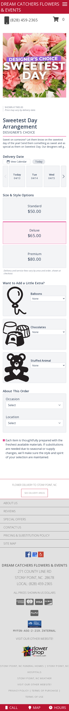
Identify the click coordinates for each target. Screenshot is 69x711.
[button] (59, 20)
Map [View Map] (34, 707)
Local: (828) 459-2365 (34, 583)
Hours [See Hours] (57, 707)
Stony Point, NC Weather (34, 678)
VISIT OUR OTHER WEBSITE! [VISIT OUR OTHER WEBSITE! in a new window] (34, 639)
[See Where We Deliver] (34, 492)
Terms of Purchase (45, 690)
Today (38, 161)
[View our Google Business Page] (34, 556)
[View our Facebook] (28, 556)
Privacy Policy (19, 690)
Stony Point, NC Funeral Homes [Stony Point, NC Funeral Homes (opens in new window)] (22, 666)
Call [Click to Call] (11, 707)
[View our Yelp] (41, 556)
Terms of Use (34, 696)
